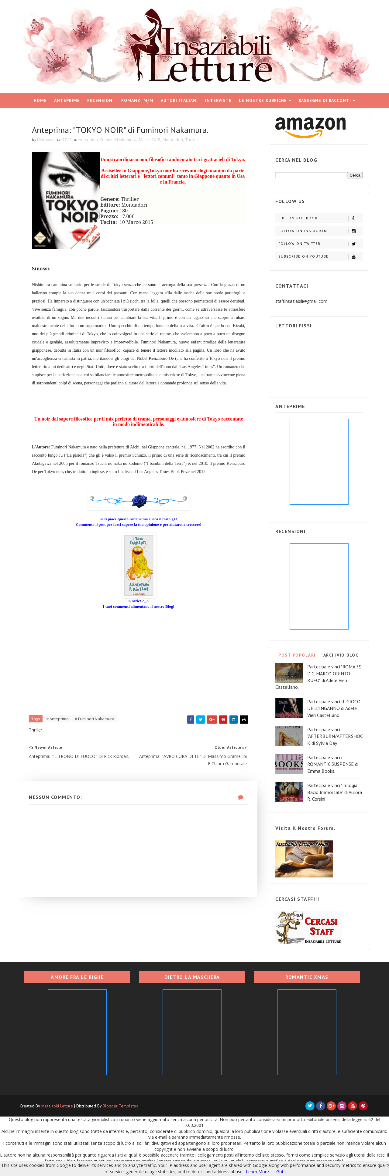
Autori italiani (179, 100)
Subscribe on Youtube (320, 256)
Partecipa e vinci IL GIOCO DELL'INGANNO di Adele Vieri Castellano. (333, 708)
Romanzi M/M (137, 100)
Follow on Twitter (320, 244)
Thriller (191, 139)
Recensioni (100, 100)
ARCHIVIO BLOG (341, 655)
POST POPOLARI (297, 655)
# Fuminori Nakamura (94, 718)
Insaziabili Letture (57, 1106)
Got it (281, 1171)
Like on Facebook (320, 218)
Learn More (257, 1171)
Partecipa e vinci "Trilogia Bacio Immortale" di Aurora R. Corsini (334, 792)
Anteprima (88, 139)
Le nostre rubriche (263, 100)
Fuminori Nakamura (118, 139)
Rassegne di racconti (325, 100)
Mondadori (173, 139)
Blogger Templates (120, 1106)
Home (40, 100)
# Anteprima (57, 718)
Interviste (218, 100)
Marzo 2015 (149, 139)
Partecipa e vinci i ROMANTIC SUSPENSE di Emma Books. (332, 764)
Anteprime (67, 100)
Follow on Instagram (320, 231)
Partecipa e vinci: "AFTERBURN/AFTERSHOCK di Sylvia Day (335, 736)
